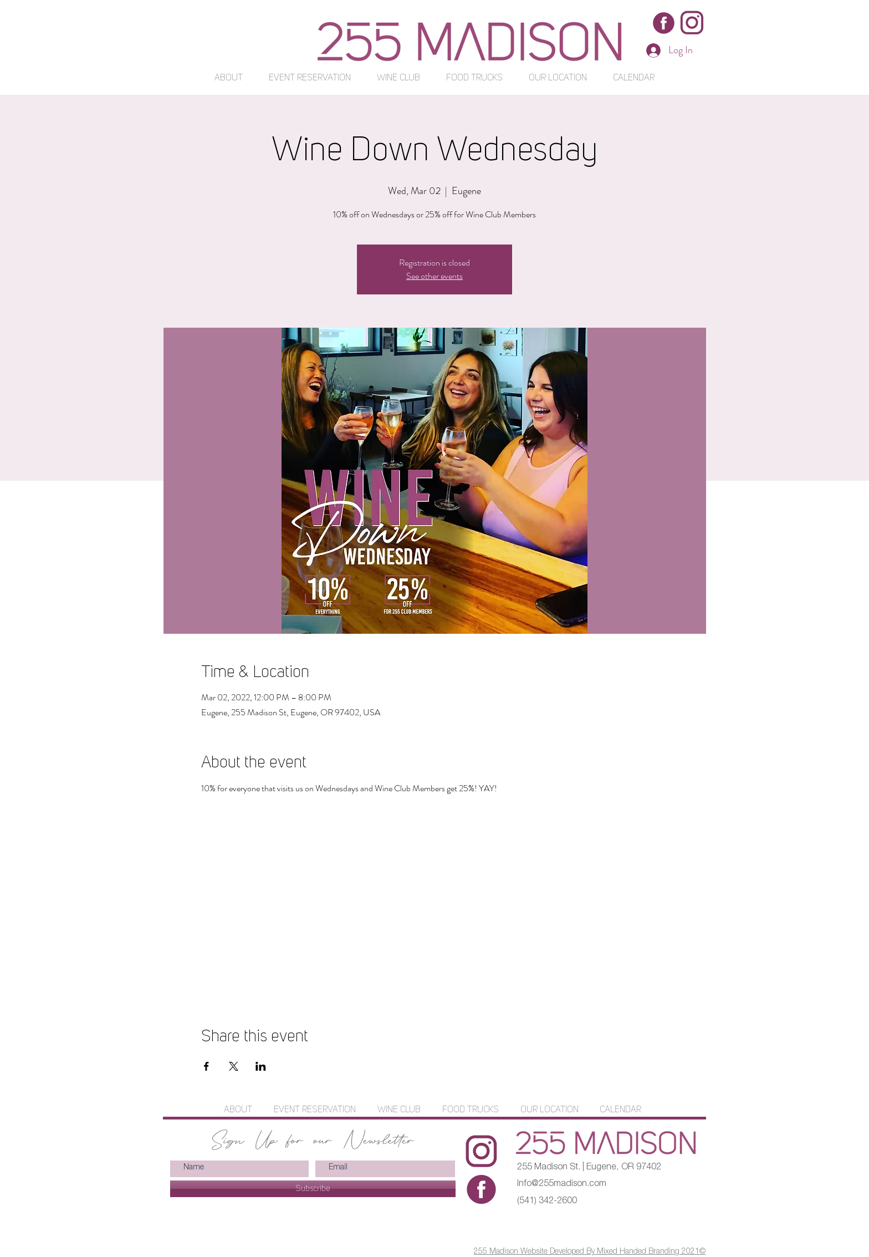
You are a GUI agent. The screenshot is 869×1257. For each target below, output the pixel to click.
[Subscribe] (313, 1188)
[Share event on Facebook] (206, 1066)
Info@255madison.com (561, 1184)
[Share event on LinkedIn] (260, 1066)
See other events (434, 275)
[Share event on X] (233, 1066)
